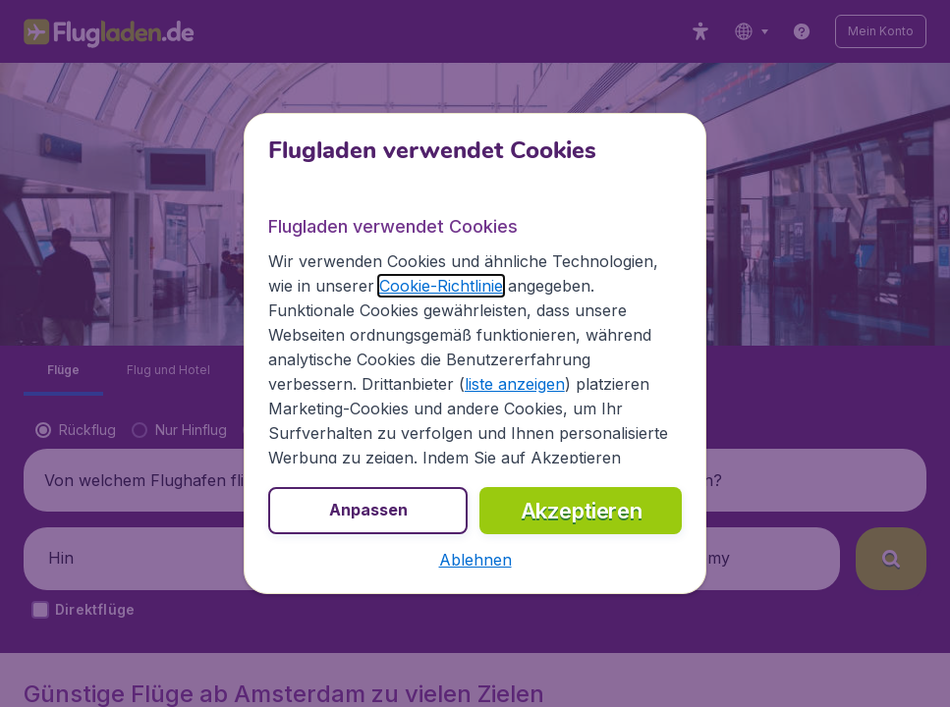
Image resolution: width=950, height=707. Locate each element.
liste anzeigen (515, 384)
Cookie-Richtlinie (441, 286)
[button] (475, 560)
